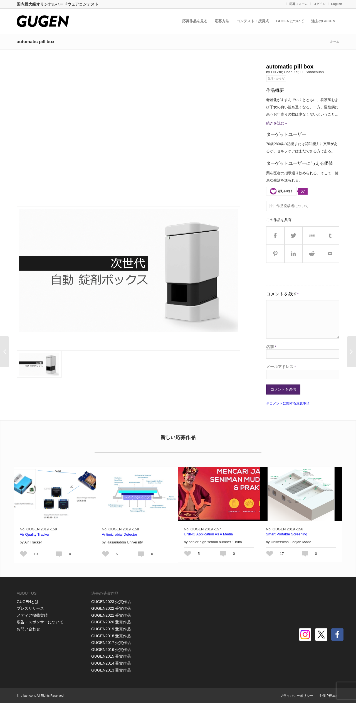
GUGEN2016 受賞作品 (111, 649)
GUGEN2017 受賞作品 (111, 642)
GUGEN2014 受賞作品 (111, 663)
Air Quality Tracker (35, 534)
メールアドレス (281, 366)
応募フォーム (298, 4)
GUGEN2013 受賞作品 (111, 670)
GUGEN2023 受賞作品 (111, 601)
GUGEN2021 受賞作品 (111, 615)
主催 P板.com (329, 696)
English (336, 4)
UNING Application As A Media (208, 534)
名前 (271, 346)
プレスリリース (30, 608)
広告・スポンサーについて (40, 622)
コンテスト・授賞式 (253, 21)
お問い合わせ (28, 629)
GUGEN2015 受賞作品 (111, 656)
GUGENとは (28, 601)
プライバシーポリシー (296, 696)
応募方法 (222, 21)
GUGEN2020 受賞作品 (111, 622)
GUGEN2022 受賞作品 (111, 608)
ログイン (319, 4)
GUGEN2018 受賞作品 (111, 636)
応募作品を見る (195, 21)
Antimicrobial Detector (119, 534)
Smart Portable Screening (286, 534)
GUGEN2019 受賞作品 (111, 629)
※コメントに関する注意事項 (288, 403)
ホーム (334, 41)
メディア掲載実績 (32, 615)
